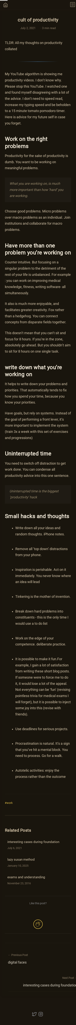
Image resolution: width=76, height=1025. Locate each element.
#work (9, 803)
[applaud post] (38, 924)
